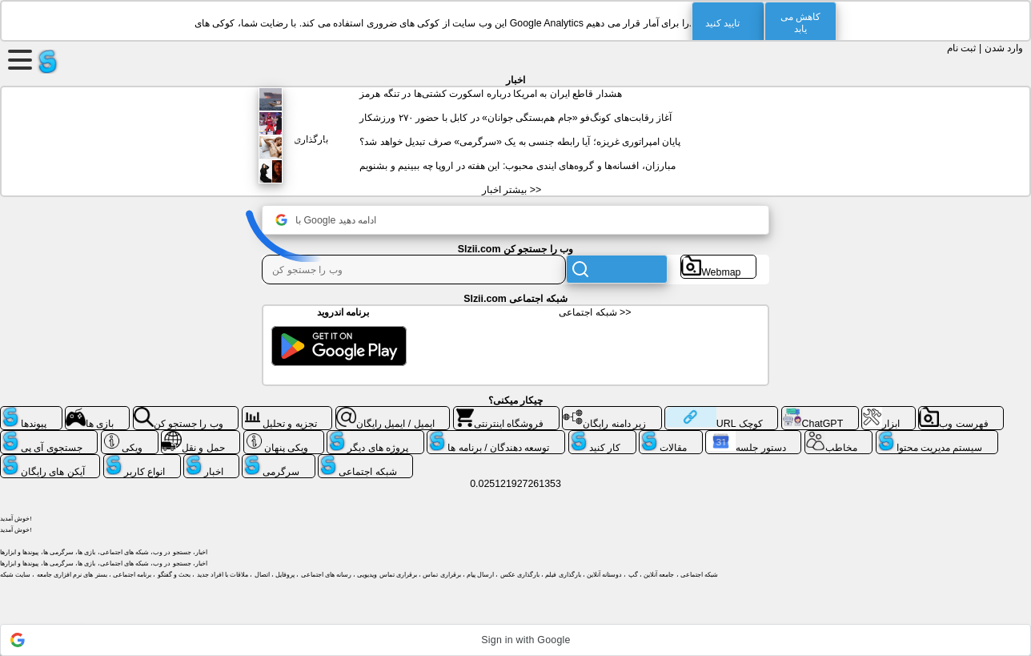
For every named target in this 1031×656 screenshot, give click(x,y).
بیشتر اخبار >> (511, 189)
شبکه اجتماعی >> (595, 312)
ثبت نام (961, 48)
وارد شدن (1004, 48)
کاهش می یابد (800, 22)
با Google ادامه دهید (325, 220)
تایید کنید (722, 23)
